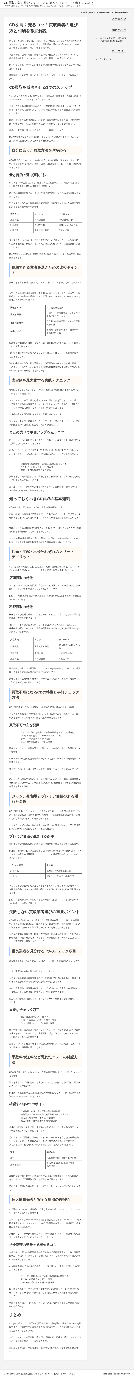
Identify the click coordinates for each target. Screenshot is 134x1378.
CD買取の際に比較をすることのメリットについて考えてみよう (49, 3)
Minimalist (107, 1374)
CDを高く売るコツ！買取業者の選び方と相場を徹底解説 (104, 12)
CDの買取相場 (16, 811)
